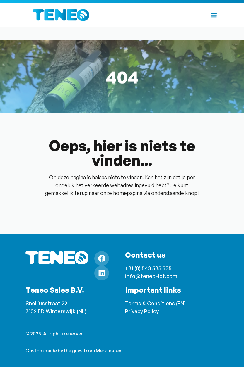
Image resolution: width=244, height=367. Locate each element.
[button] (214, 15)
